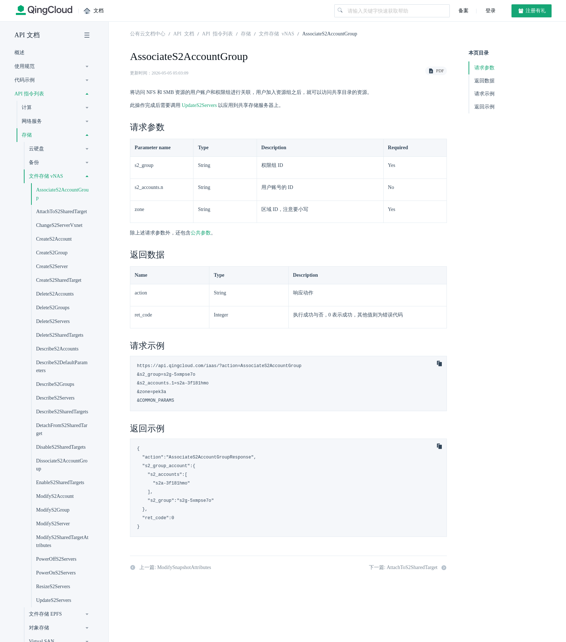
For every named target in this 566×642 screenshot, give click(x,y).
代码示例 (24, 80)
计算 (27, 107)
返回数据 (484, 80)
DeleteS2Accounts (55, 294)
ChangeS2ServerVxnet (59, 225)
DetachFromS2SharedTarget (61, 429)
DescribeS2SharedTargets (62, 411)
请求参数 (484, 67)
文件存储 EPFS (45, 614)
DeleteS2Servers (53, 321)
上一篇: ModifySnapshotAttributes (170, 567)
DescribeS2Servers (55, 398)
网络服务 (32, 121)
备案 (463, 10)
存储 (27, 135)
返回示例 (484, 106)
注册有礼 (531, 11)
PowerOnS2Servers (56, 573)
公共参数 (201, 233)
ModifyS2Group (53, 510)
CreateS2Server (52, 266)
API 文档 (27, 35)
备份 (34, 162)
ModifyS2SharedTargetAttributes (62, 541)
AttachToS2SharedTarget (61, 211)
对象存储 (39, 627)
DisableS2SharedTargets (61, 447)
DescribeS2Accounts (57, 349)
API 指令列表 (29, 93)
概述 (19, 52)
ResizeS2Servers (53, 586)
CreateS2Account (54, 239)
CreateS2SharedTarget (59, 280)
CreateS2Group (52, 252)
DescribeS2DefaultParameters (61, 366)
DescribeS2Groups (55, 384)
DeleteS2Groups (53, 307)
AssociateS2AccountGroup (62, 194)
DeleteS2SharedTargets (59, 335)
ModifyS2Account (55, 496)
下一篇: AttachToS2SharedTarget (408, 567)
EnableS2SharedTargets (60, 482)
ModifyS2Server (53, 523)
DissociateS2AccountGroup (61, 464)
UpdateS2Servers (53, 600)
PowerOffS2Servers (56, 559)
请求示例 (484, 93)
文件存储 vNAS (46, 176)
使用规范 (24, 66)
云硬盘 (36, 148)
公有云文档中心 (147, 33)
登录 (490, 10)
